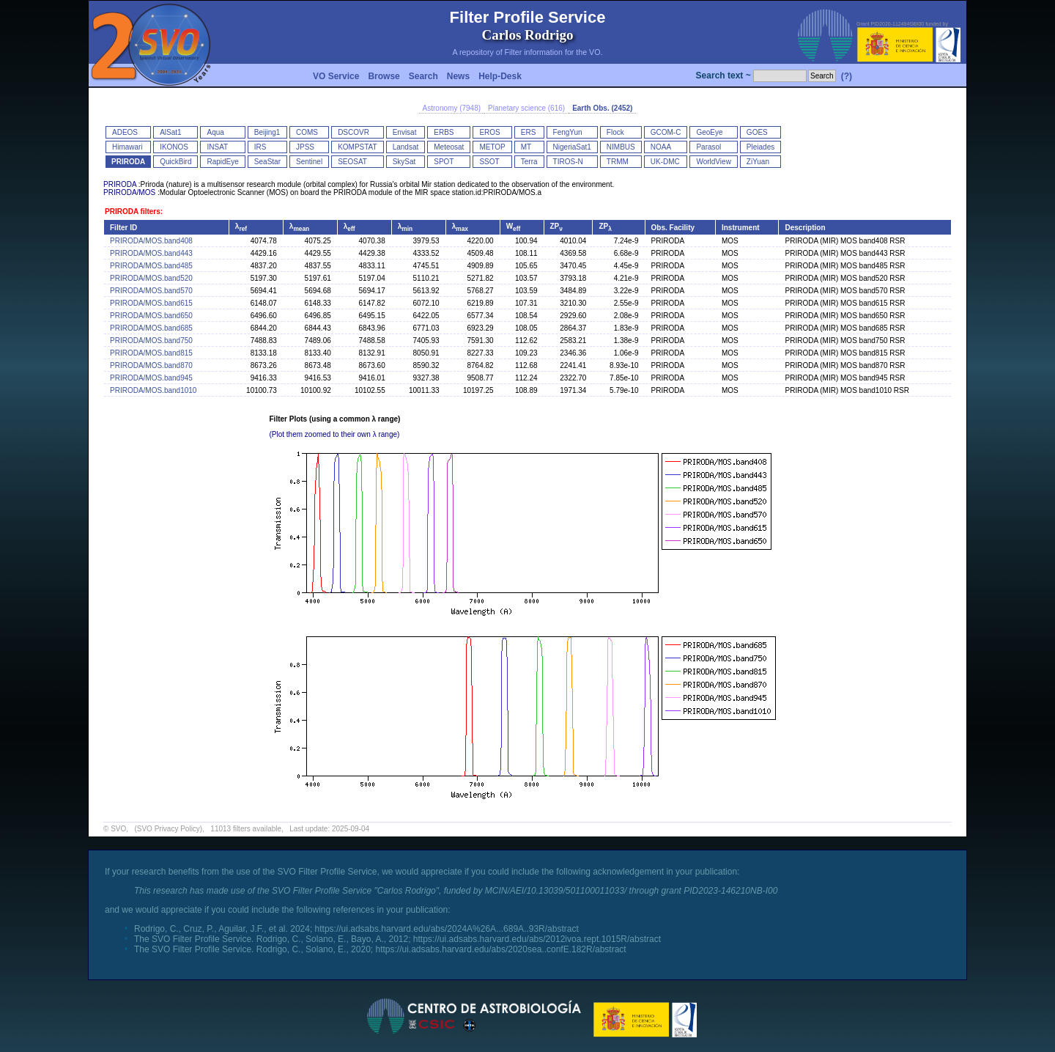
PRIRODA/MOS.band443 (151, 253)
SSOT (489, 162)
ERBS (444, 132)
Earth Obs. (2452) (602, 108)
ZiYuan (758, 162)
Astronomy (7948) (452, 108)
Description (805, 228)
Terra (529, 162)
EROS (489, 132)
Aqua (215, 132)
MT (526, 147)
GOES (757, 132)
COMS (307, 132)
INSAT (217, 147)
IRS (260, 147)
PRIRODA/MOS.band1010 (153, 390)
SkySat (404, 162)
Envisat (405, 132)
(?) (846, 76)
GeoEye (709, 132)
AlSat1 (170, 132)
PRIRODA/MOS (129, 192)
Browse (383, 76)
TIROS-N (568, 162)
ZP (556, 226)
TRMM (618, 162)
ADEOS (125, 132)
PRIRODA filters (132, 211)
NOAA (661, 147)
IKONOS (174, 147)
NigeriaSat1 (572, 147)
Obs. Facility (673, 228)
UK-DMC (665, 162)
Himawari (127, 147)
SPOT (444, 162)
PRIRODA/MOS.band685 (151, 328)
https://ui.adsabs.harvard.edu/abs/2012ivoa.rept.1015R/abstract (537, 939)
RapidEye (222, 162)
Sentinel (309, 162)
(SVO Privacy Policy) (168, 829)
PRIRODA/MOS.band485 (151, 266)
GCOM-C (666, 132)
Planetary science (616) (526, 108)
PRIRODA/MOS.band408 (151, 241)
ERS (528, 132)
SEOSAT (352, 162)
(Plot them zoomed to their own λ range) (335, 434)
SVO (118, 829)
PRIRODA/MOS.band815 (151, 353)
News (458, 76)
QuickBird (175, 162)
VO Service (336, 76)
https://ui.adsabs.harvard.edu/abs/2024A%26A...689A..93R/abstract (447, 929)
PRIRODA (128, 162)
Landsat (406, 147)
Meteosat (449, 147)
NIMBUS (621, 147)
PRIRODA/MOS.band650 (151, 316)
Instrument (741, 228)
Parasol (708, 147)
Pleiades (760, 147)
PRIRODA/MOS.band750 (151, 340)
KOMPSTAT (357, 147)
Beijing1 (267, 132)
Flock (615, 132)
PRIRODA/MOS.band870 (151, 365)
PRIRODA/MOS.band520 (151, 278)
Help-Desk (500, 76)
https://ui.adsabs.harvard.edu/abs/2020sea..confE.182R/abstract (500, 949)
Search (423, 76)
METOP (492, 147)
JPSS (305, 147)
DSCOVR (353, 132)
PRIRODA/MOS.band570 (151, 291)
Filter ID (123, 228)
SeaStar (267, 162)
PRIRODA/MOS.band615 (151, 303)
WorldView (713, 162)
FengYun (567, 132)
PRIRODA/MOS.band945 (151, 378)
